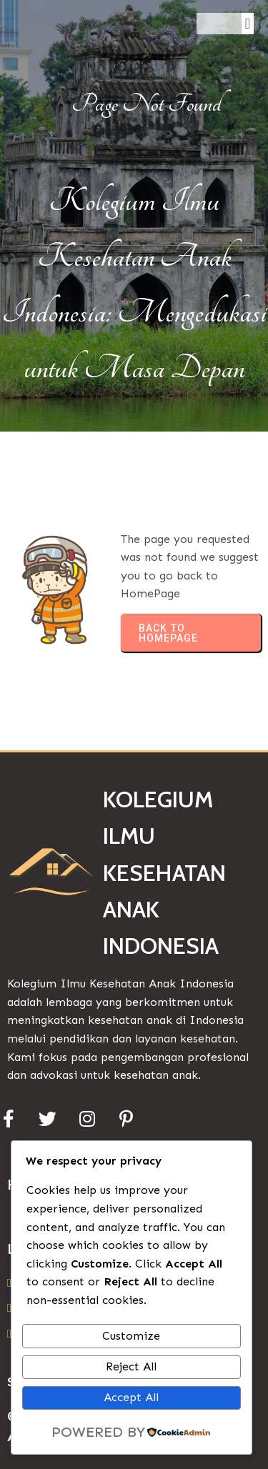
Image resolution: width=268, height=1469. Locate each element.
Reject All (131, 1366)
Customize (131, 1336)
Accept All (131, 1397)
